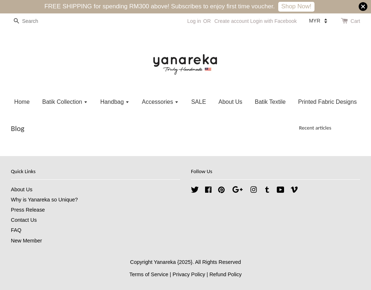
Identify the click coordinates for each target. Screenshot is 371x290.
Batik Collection (65, 102)
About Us (230, 102)
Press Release (28, 210)
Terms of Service (148, 274)
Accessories (160, 102)
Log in (194, 21)
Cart (355, 21)
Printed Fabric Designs (327, 102)
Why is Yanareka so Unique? (44, 200)
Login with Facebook (273, 21)
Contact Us (24, 220)
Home (22, 102)
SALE (198, 102)
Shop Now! (296, 6)
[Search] (32, 21)
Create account (231, 21)
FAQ (16, 230)
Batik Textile (270, 102)
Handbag (114, 102)
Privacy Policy (188, 274)
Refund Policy (225, 274)
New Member (26, 241)
